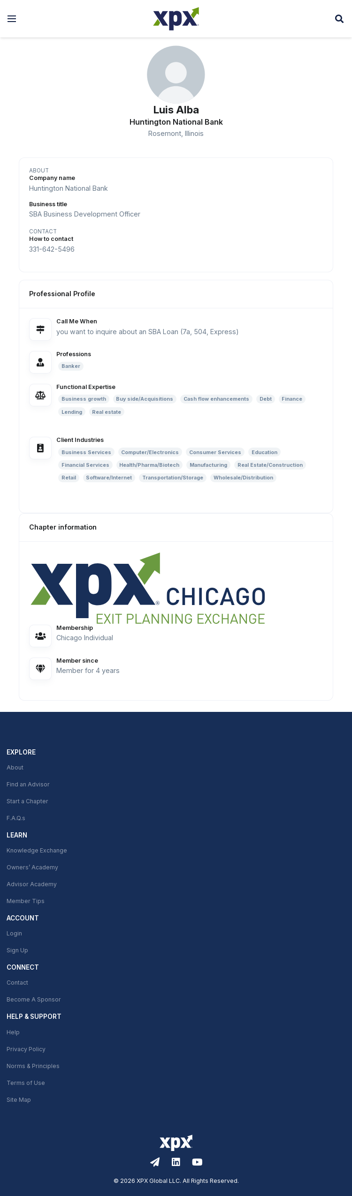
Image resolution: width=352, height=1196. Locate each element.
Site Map (19, 1100)
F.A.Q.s (16, 818)
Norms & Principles (33, 1066)
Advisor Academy (32, 884)
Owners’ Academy (32, 867)
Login (14, 933)
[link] (176, 587)
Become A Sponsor (34, 999)
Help (13, 1032)
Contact (17, 982)
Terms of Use (26, 1083)
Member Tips (26, 901)
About (15, 767)
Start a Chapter (27, 801)
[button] (11, 19)
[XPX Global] (176, 18)
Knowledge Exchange (37, 850)
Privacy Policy (26, 1049)
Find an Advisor (28, 784)
